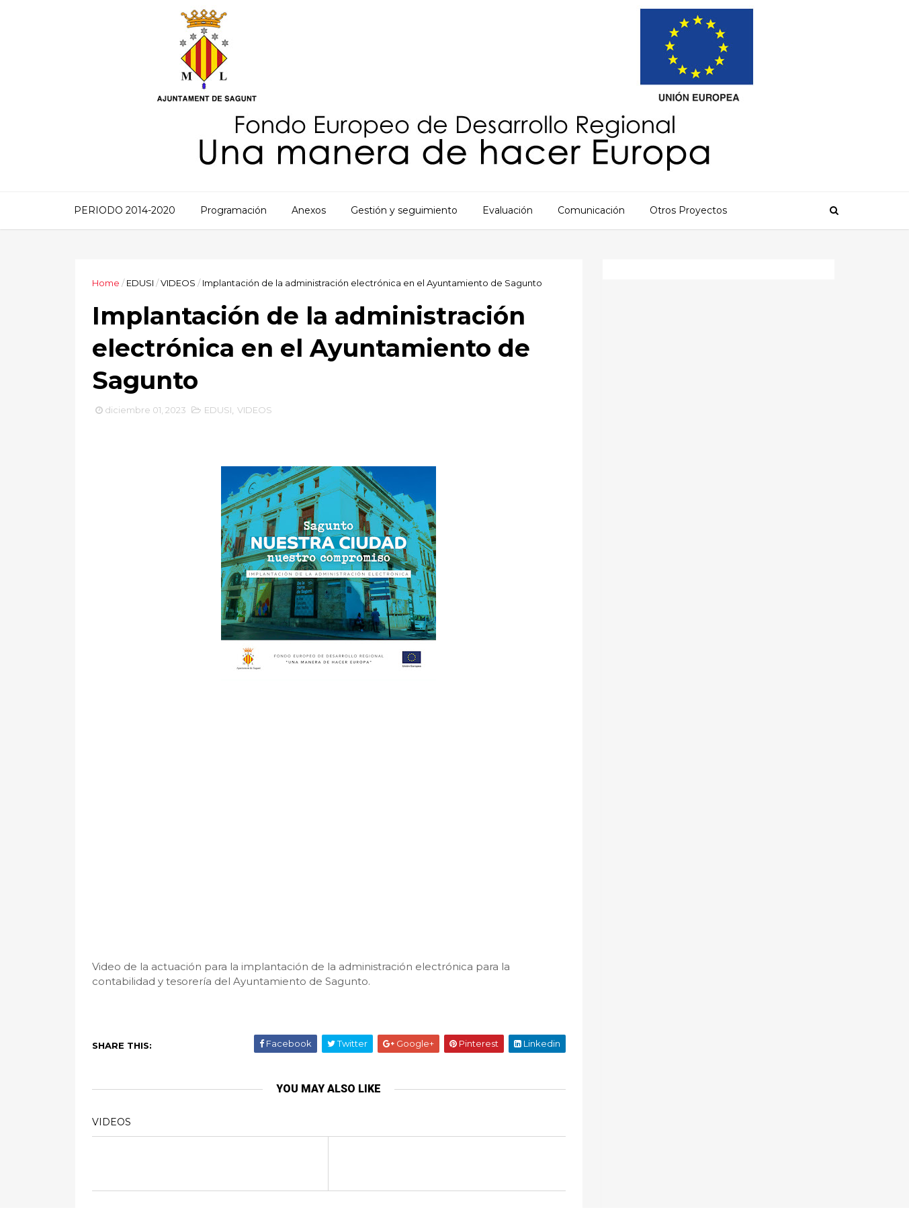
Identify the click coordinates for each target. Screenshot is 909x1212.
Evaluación (507, 210)
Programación (233, 210)
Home (106, 282)
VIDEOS (178, 282)
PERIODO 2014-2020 (124, 210)
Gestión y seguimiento (404, 210)
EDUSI (140, 282)
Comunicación (591, 210)
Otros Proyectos (688, 210)
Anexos (309, 210)
